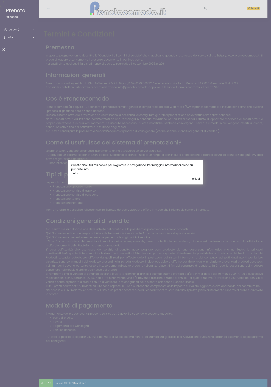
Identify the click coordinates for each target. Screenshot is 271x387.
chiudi (196, 179)
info (75, 173)
